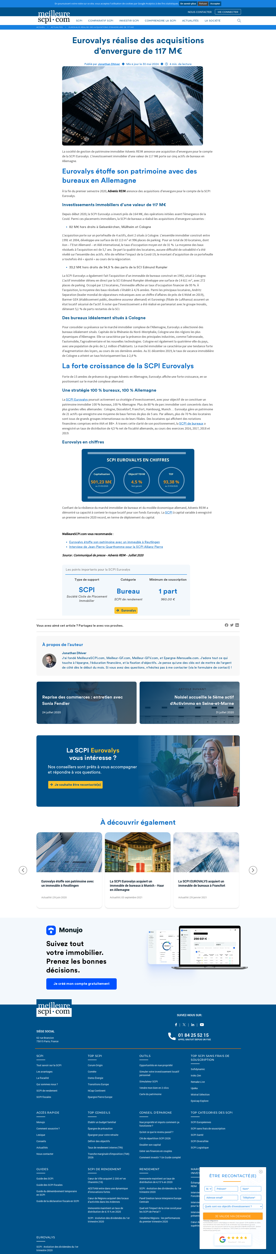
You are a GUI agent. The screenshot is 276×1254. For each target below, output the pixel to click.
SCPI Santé (197, 1134)
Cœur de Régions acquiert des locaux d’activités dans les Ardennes (108, 1200)
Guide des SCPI (44, 1178)
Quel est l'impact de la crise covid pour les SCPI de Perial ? (160, 1209)
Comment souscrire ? (48, 1128)
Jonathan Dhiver (109, 64)
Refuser (203, 3)
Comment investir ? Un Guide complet (160, 1157)
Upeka (194, 1088)
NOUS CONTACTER (200, 12)
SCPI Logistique (200, 1147)
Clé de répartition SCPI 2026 (155, 1138)
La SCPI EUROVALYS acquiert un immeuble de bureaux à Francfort (201, 883)
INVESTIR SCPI (129, 20)
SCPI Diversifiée (199, 1141)
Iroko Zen (196, 1075)
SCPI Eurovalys (77, 399)
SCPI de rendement (46, 1090)
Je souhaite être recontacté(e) (75, 784)
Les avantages (44, 1071)
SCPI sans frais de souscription (208, 1128)
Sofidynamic (198, 1069)
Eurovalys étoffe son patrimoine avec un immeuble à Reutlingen (114, 542)
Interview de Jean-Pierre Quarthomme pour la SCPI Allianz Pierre (116, 546)
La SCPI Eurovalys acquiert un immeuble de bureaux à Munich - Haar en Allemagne (137, 885)
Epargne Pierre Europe (100, 1097)
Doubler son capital (150, 1144)
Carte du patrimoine (150, 1094)
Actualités (42, 1147)
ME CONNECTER (228, 12)
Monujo (40, 1122)
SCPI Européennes (201, 1122)
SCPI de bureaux (191, 423)
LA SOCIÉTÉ (213, 20)
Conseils (41, 1141)
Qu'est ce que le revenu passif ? (156, 1132)
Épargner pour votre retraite (103, 1134)
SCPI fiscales (43, 1097)
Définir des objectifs (99, 1141)
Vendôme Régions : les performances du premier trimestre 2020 (159, 1219)
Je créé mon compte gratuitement (81, 984)
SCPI (79, 20)
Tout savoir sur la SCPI (48, 1065)
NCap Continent (96, 1090)
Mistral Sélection (200, 1094)
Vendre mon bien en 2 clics (154, 1087)
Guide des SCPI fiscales (49, 1185)
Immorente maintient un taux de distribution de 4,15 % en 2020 (105, 1209)
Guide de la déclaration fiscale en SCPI (57, 1201)
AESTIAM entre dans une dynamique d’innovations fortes (108, 1190)
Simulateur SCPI (148, 1081)
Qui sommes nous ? (47, 1084)
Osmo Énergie (95, 1078)
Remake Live (198, 1081)
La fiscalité (42, 1078)
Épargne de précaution (100, 1128)
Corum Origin (95, 1065)
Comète (92, 1071)
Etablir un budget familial (102, 1122)
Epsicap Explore (199, 1100)
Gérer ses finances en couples (155, 1151)
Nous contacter (44, 1154)
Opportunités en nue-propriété (155, 1065)
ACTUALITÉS (190, 20)
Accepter (215, 3)
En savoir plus (188, 3)
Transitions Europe (98, 1084)
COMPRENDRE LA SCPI (160, 20)
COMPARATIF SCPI (100, 20)
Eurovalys (126, 610)
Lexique (40, 1134)
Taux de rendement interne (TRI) (105, 1147)
